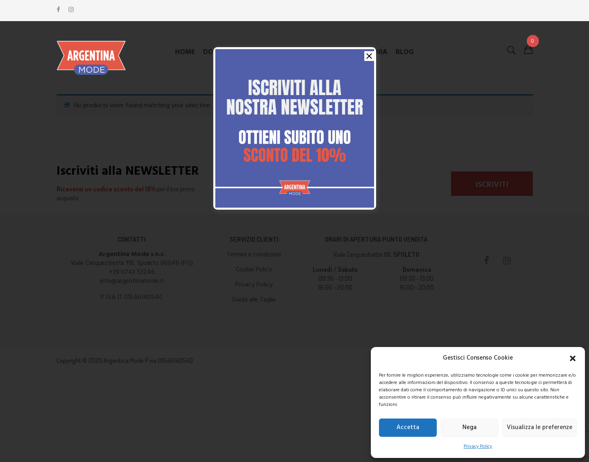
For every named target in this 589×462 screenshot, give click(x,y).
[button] (573, 358)
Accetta (407, 427)
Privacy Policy (478, 446)
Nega (469, 427)
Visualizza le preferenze (539, 427)
